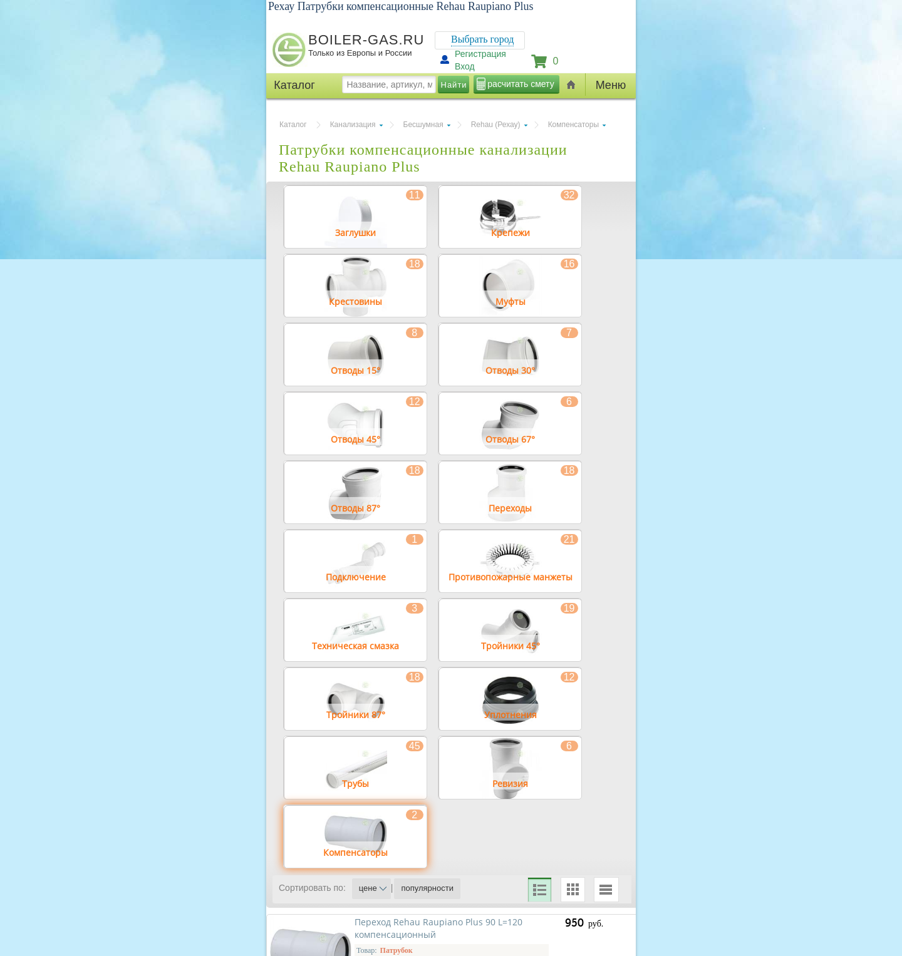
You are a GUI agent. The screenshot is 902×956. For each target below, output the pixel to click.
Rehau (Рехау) (496, 124)
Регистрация (480, 54)
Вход (465, 66)
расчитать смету (520, 84)
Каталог (293, 124)
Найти (454, 85)
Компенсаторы (573, 124)
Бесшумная (423, 124)
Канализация (353, 124)
